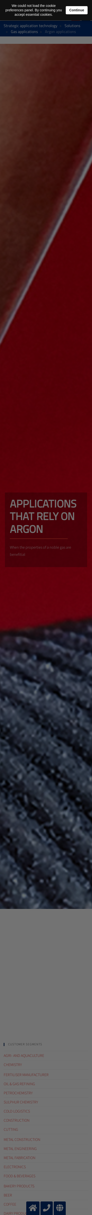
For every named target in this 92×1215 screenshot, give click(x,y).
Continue (76, 10)
